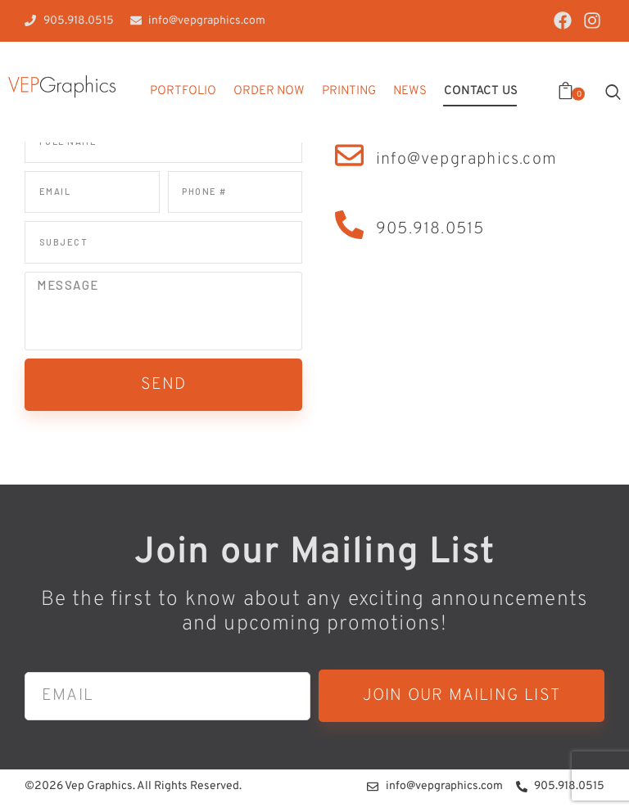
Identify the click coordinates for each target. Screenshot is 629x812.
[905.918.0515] (349, 224)
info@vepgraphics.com (466, 159)
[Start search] (613, 91)
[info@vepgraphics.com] (349, 155)
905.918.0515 (430, 229)
